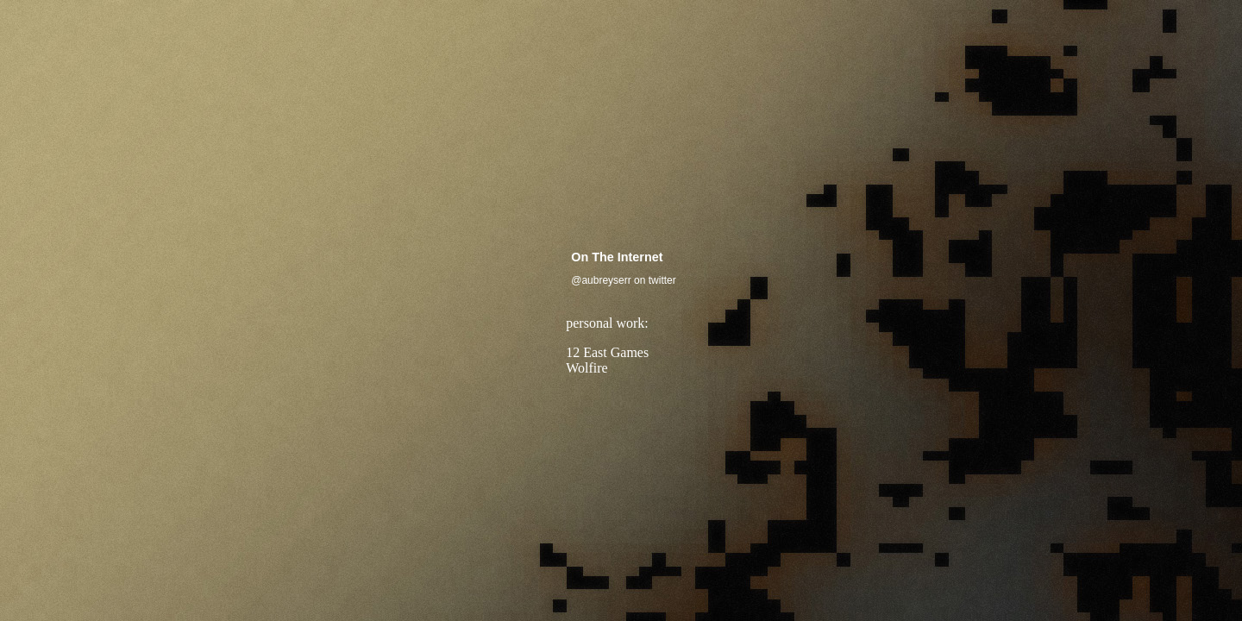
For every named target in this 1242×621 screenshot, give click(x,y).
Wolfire (586, 368)
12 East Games (607, 352)
